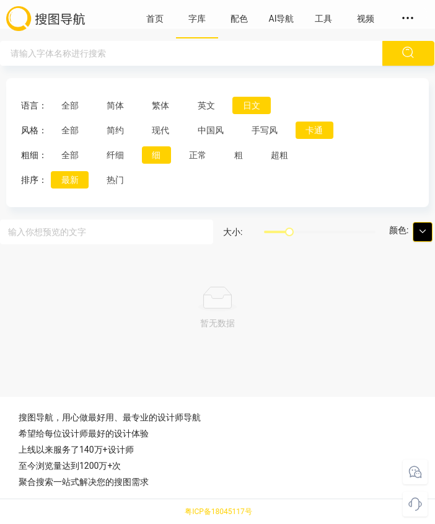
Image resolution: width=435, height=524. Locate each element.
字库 (197, 19)
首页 (155, 19)
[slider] (289, 232)
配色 (239, 19)
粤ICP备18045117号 (218, 511)
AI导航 (281, 19)
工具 (323, 19)
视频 (365, 19)
